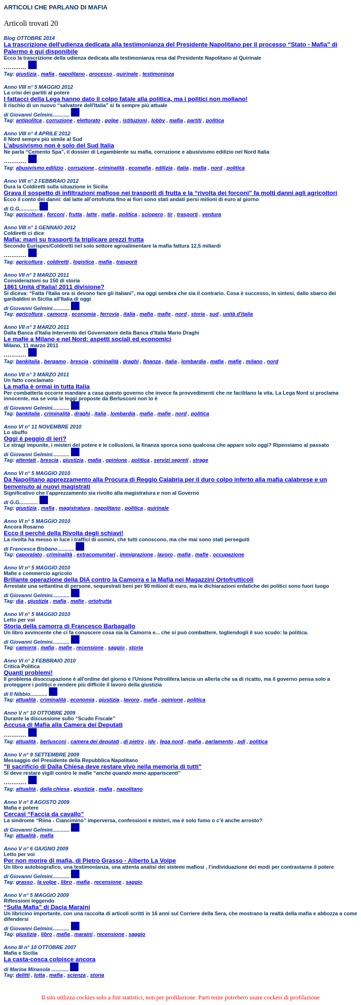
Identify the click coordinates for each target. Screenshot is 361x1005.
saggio (116, 647)
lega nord (171, 741)
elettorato (88, 120)
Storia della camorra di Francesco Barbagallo (69, 626)
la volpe (46, 882)
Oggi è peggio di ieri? (35, 438)
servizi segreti (171, 460)
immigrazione (136, 554)
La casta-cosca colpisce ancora (49, 959)
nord (216, 168)
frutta (75, 214)
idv (152, 741)
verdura (211, 214)
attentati (26, 460)
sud (214, 314)
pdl (241, 741)
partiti (194, 120)
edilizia (164, 168)
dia (20, 601)
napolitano (72, 74)
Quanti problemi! (28, 672)
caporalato (29, 554)
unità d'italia (238, 314)
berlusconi (53, 741)
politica (215, 120)
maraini (83, 934)
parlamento (219, 741)
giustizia (26, 74)
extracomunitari (96, 554)
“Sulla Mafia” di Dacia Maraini (47, 907)
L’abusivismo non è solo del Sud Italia (59, 145)
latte (91, 214)
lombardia (193, 361)
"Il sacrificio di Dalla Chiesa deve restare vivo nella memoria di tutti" (103, 766)
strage (200, 460)
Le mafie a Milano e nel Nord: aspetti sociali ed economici (87, 339)
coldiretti (58, 262)
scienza (76, 975)
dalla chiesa (54, 789)
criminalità (111, 168)
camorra (57, 314)
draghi (131, 361)
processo (100, 74)
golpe (111, 120)
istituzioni (135, 120)
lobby (158, 120)
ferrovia (109, 314)
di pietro (134, 741)
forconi (55, 214)
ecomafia (140, 168)
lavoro (165, 554)
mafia (48, 74)
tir (170, 214)
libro (66, 882)
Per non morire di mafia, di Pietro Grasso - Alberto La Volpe (90, 860)
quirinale (127, 74)
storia (198, 314)
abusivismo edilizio (39, 168)
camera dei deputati (95, 741)
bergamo (55, 361)
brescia (79, 361)
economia (84, 314)
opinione (116, 460)
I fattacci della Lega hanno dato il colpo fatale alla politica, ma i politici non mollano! (126, 98)
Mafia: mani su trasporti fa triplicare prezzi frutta (74, 239)
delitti (23, 975)
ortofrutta (100, 601)
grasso (24, 882)
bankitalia (28, 361)
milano (254, 361)
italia (182, 168)
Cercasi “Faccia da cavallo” (44, 814)
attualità (26, 699)
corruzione (59, 120)
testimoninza (158, 74)
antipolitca (29, 120)
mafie (164, 314)
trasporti (187, 214)
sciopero (152, 214)
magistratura (74, 508)
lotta (39, 975)
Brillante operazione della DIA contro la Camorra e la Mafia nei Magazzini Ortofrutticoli (128, 579)
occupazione (228, 554)
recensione (89, 647)
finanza (152, 361)
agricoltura (29, 214)
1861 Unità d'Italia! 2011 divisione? (54, 286)
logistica (83, 262)
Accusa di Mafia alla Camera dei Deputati (63, 724)
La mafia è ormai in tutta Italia (47, 386)
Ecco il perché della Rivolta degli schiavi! (63, 533)
